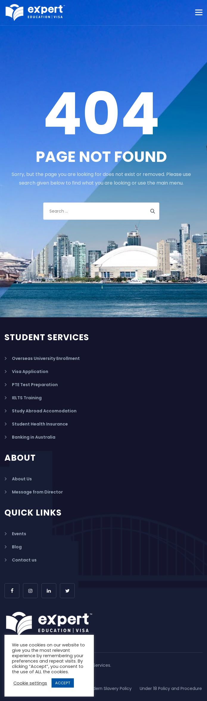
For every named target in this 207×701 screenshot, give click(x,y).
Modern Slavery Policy (109, 688)
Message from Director (37, 492)
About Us (22, 479)
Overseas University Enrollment (46, 358)
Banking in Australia (33, 437)
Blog (17, 547)
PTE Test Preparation (35, 385)
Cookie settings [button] (30, 683)
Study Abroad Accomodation (44, 411)
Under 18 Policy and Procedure (171, 688)
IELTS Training (27, 398)
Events (19, 534)
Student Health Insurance (40, 424)
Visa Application (30, 372)
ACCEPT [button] (62, 683)
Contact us (24, 560)
